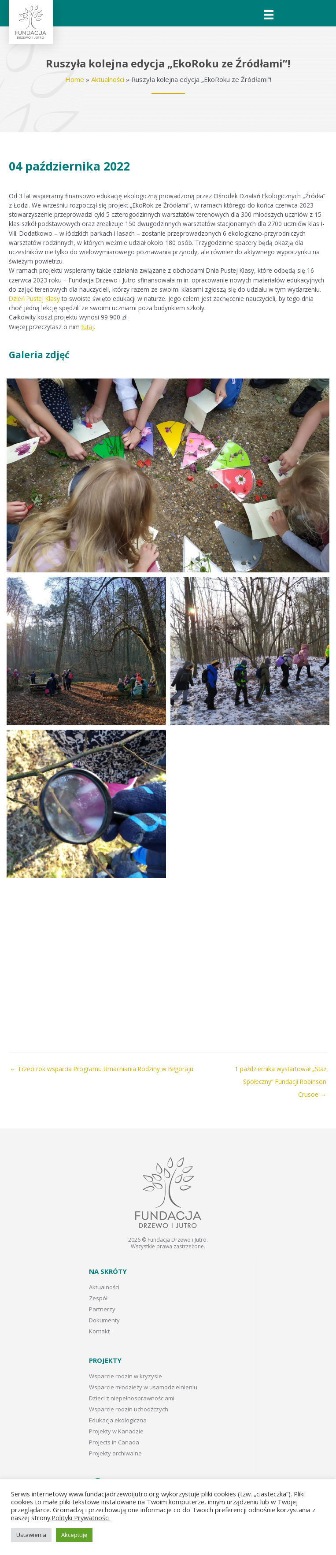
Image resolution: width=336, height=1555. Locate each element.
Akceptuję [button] (74, 1535)
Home (74, 79)
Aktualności (107, 79)
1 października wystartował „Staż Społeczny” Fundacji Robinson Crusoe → (280, 1071)
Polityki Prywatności (81, 1517)
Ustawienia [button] (31, 1535)
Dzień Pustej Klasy (34, 298)
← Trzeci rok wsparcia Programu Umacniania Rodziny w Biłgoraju (101, 1069)
